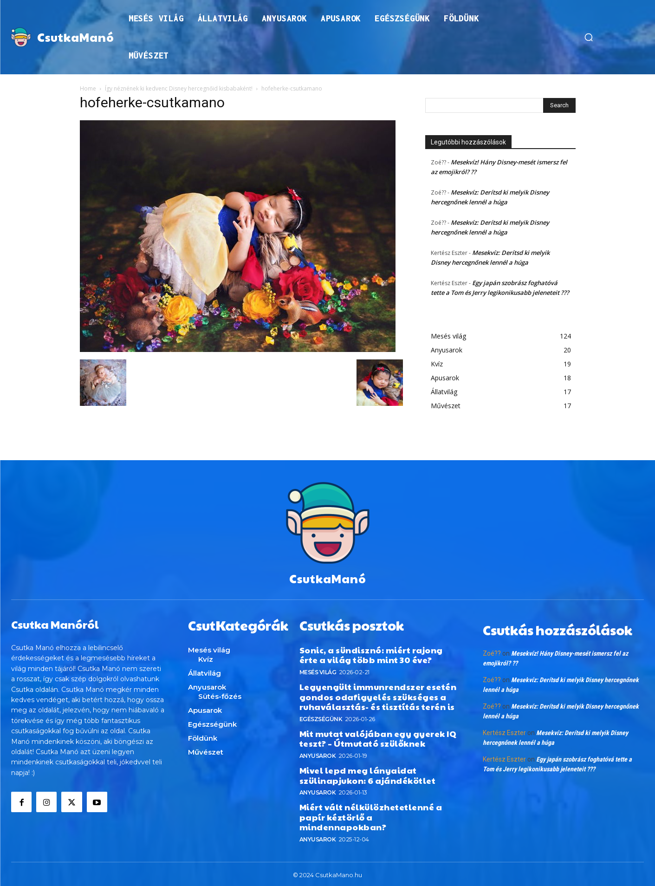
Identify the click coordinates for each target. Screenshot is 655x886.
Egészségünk (321, 716)
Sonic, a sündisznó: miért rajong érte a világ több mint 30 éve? (371, 653)
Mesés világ (318, 669)
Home (88, 88)
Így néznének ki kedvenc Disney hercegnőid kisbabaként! (179, 88)
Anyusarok (317, 753)
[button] (588, 37)
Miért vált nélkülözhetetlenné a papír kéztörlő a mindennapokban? (370, 814)
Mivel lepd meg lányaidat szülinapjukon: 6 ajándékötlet (367, 773)
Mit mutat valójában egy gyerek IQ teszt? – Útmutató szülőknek (378, 736)
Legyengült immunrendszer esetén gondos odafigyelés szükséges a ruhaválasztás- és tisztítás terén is (378, 694)
